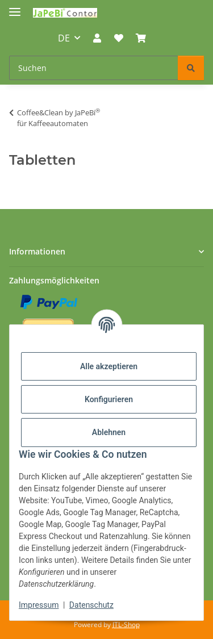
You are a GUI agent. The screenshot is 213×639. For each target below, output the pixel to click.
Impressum (39, 604)
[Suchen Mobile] (93, 68)
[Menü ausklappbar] (14, 7)
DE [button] (64, 38)
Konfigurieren (109, 399)
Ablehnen (109, 432)
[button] (97, 38)
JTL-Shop (126, 624)
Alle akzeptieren (108, 366)
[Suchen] (191, 68)
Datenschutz (91, 604)
